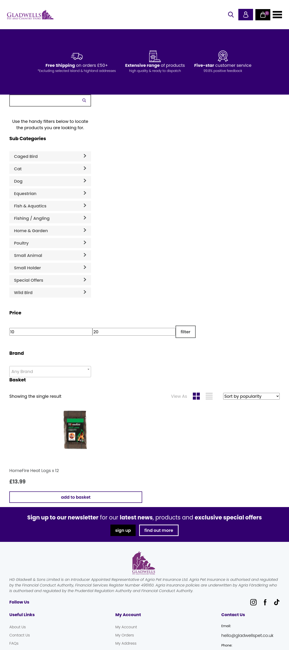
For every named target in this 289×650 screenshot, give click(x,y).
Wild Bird (23, 292)
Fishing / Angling (31, 218)
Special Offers (28, 280)
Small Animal (28, 255)
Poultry (21, 243)
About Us (17, 627)
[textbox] (50, 371)
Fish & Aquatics (30, 206)
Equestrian (25, 193)
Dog (18, 181)
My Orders (124, 635)
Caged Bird (26, 156)
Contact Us (19, 635)
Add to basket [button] (75, 497)
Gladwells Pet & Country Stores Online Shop (30, 15)
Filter (185, 332)
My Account (126, 627)
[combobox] (50, 371)
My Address (126, 643)
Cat (18, 169)
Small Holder (27, 268)
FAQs (13, 643)
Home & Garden (31, 231)
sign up (123, 530)
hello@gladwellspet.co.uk (247, 635)
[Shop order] (251, 396)
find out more (158, 530)
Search (84, 100)
